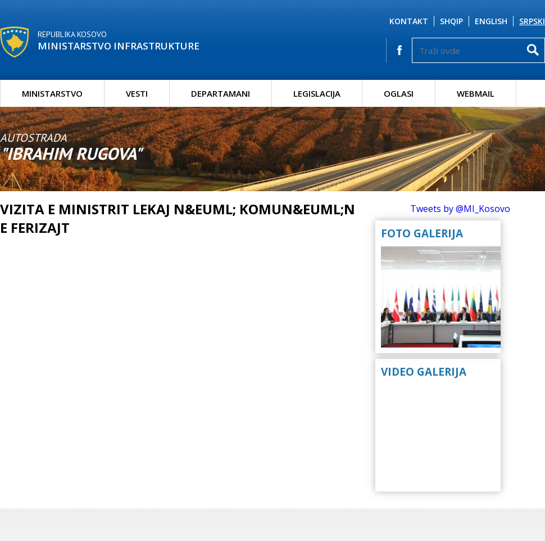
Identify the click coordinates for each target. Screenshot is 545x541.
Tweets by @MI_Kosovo (460, 208)
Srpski (532, 21)
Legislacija (316, 93)
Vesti (137, 93)
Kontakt (408, 21)
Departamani (220, 93)
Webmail (475, 93)
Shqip (451, 21)
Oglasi (399, 93)
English (491, 21)
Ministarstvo (52, 93)
